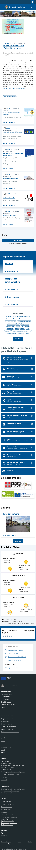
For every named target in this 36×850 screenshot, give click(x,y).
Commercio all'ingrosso (12, 318)
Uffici (2, 710)
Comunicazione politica (13, 323)
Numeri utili (4, 780)
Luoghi (3, 750)
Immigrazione (10, 328)
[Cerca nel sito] (31, 7)
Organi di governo (6, 702)
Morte (13, 331)
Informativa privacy (6, 809)
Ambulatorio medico (9, 198)
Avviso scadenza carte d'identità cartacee (13, 46)
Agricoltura (22, 316)
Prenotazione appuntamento (9, 823)
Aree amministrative (6, 694)
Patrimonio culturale (26, 331)
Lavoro (27, 328)
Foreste (27, 323)
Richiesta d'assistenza (7, 825)
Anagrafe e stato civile (7, 719)
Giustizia (18, 326)
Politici (3, 707)
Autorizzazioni (5, 721)
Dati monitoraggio (6, 842)
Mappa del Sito (12, 844)
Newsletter (4, 835)
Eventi (3, 752)
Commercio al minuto (24, 318)
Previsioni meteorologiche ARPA (12, 621)
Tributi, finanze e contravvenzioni (10, 732)
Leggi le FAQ (4, 819)
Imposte (17, 328)
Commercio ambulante (10, 321)
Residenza (13, 333)
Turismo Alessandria (6, 807)
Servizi (19, 842)
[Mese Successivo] (32, 240)
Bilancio (28, 316)
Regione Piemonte (6, 2)
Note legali (4, 812)
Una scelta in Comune (9, 215)
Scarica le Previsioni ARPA (10, 619)
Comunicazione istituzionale (24, 321)
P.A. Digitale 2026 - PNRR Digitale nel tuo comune (13, 154)
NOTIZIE (7, 43)
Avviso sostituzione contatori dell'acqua (11, 114)
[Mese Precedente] (3, 240)
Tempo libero (21, 333)
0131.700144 (10, 767)
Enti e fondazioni (5, 699)
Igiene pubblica (25, 326)
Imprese (22, 328)
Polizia (8, 333)
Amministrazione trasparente (9, 817)
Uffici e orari (4, 777)
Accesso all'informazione (12, 316)
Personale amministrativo (8, 704)
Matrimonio (7, 331)
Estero (21, 323)
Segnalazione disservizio (7, 821)
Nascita (18, 331)
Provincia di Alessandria (7, 804)
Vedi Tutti (18, 339)
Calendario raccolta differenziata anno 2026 (12, 133)
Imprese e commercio (7, 729)
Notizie (3, 741)
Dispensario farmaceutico (10, 178)
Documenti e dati (5, 697)
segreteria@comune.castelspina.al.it (14, 88)
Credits (30, 842)
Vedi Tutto (18, 541)
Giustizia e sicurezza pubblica (8, 727)
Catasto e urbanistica (6, 724)
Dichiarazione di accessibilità (8, 815)
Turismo (27, 333)
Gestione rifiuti (10, 326)
